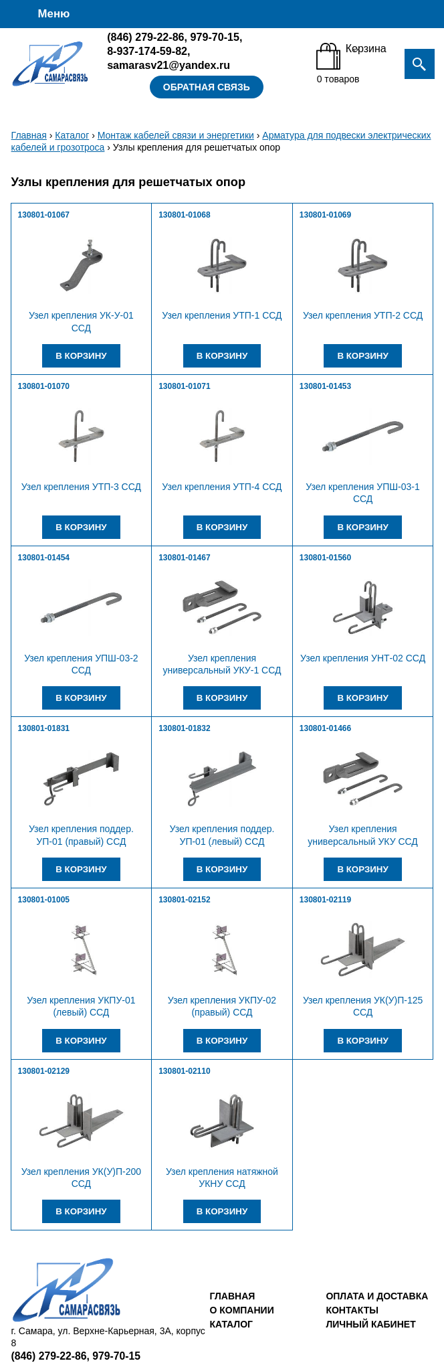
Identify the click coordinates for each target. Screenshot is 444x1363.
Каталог (72, 135)
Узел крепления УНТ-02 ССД (362, 658)
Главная (29, 135)
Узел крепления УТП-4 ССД (222, 486)
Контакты (352, 1310)
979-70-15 (215, 37)
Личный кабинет (370, 1324)
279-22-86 (145, 37)
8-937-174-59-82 (147, 51)
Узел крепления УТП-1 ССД (222, 315)
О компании (241, 1310)
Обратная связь (206, 87)
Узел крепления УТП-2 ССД (363, 315)
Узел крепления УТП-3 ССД (81, 486)
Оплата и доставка (377, 1296)
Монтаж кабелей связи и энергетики (176, 135)
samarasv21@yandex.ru (168, 65)
